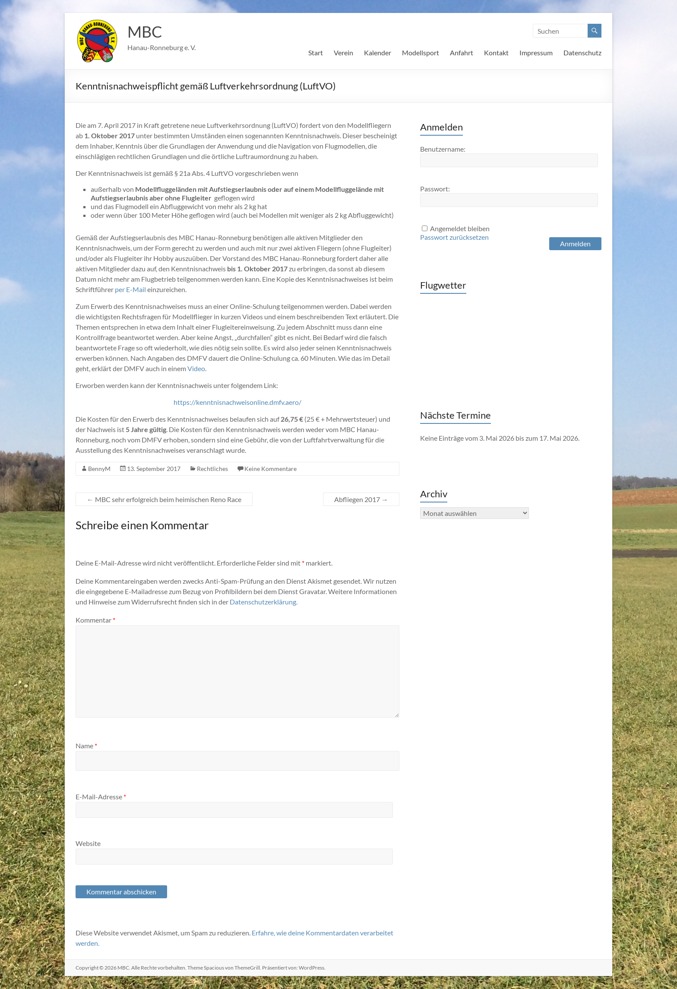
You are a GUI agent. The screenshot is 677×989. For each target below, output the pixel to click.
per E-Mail (130, 289)
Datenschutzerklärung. (263, 602)
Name (86, 745)
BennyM (99, 468)
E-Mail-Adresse (101, 796)
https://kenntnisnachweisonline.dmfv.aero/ (237, 402)
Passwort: (435, 188)
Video (196, 368)
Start (315, 52)
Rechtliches (212, 468)
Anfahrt (461, 52)
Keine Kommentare (270, 468)
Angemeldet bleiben (460, 228)
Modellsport (420, 52)
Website (88, 843)
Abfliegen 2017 (361, 499)
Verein (343, 52)
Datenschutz (582, 52)
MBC (144, 31)
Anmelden (575, 243)
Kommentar (95, 620)
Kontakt (496, 52)
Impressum (536, 52)
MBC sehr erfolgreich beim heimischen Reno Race (164, 499)
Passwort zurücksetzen (454, 237)
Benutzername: (442, 149)
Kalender (377, 52)
